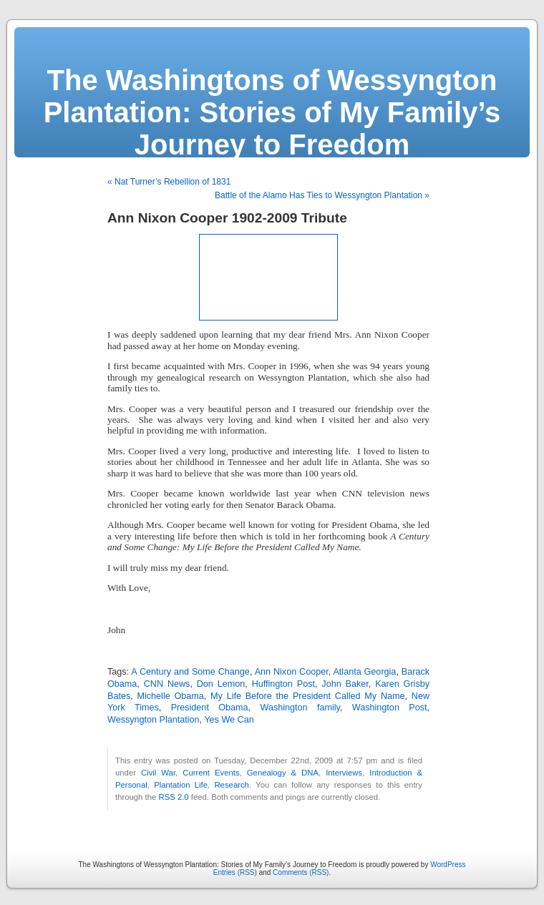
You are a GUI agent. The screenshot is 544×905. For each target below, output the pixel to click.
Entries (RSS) (235, 872)
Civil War (158, 772)
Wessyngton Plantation (153, 720)
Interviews (344, 772)
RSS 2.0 (173, 797)
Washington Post (389, 708)
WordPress (447, 865)
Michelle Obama (170, 696)
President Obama (209, 708)
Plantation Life (181, 785)
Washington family (300, 708)
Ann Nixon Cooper (292, 672)
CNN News (167, 684)
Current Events (211, 772)
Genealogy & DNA (283, 772)
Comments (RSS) (301, 872)
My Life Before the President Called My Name (307, 696)
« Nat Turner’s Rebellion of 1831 (168, 182)
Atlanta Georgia (364, 672)
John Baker (344, 684)
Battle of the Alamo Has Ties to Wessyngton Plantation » (322, 195)
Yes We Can (228, 720)
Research (231, 785)
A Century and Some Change (190, 672)
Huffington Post (283, 684)
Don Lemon (221, 684)
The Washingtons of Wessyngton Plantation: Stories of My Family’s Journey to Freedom (272, 112)
